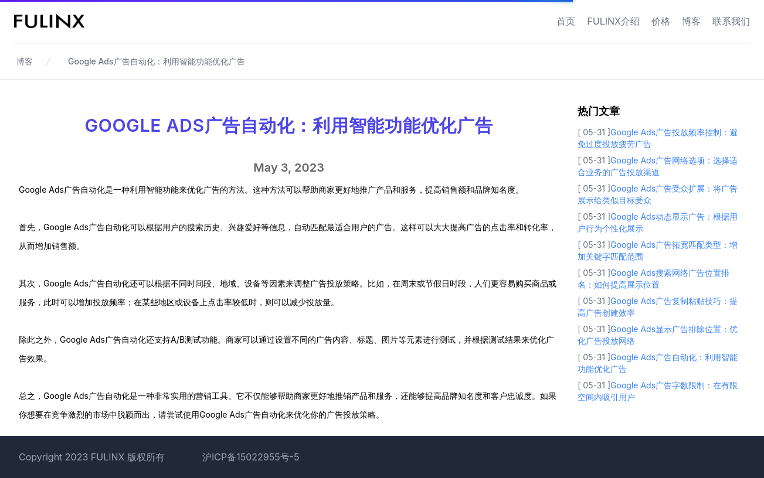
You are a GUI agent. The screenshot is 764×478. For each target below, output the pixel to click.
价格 (660, 21)
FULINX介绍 (613, 21)
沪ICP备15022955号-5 (251, 457)
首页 (565, 21)
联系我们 (731, 21)
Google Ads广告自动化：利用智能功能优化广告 (156, 61)
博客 (691, 21)
